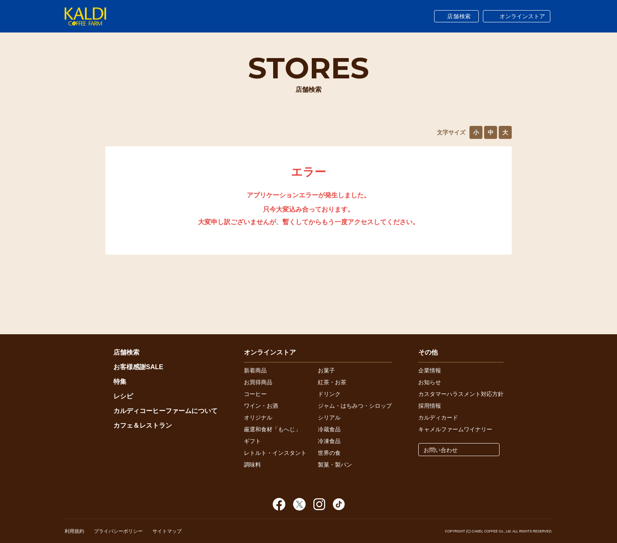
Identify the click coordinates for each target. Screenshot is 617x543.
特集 (119, 381)
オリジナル (258, 417)
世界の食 (329, 453)
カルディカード (438, 417)
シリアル (329, 417)
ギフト (252, 441)
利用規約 (74, 531)
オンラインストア (522, 16)
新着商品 (255, 370)
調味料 (252, 464)
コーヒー (255, 394)
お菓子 (326, 370)
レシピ (123, 396)
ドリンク (329, 394)
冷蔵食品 (329, 429)
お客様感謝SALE (138, 366)
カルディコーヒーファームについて (165, 410)
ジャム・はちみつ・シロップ (355, 405)
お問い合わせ (441, 450)
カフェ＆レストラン (142, 425)
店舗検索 (459, 16)
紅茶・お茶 (332, 382)
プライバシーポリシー (118, 531)
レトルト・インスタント (275, 453)
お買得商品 (258, 382)
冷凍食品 (329, 441)
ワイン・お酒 (261, 405)
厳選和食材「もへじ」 (272, 429)
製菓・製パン (335, 464)
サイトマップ (167, 531)
